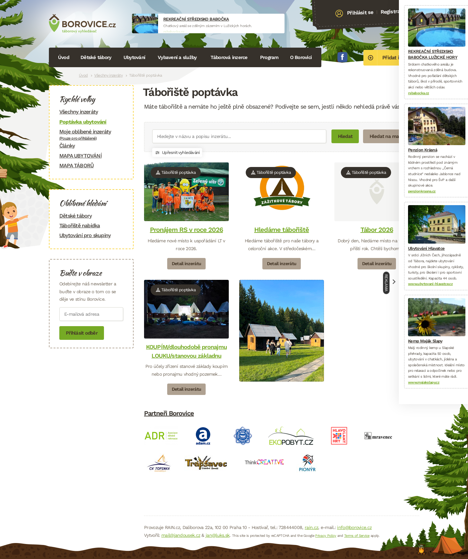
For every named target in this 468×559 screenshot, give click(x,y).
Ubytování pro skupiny (84, 235)
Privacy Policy (325, 536)
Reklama (386, 283)
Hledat (345, 136)
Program (269, 57)
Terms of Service (357, 536)
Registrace (392, 11)
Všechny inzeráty (108, 75)
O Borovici (301, 57)
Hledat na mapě (387, 136)
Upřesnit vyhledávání (177, 152)
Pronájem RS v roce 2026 (186, 230)
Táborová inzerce (229, 57)
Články (67, 146)
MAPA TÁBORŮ (76, 165)
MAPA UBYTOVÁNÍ (80, 156)
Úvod (63, 57)
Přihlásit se (360, 12)
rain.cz (311, 527)
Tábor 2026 (376, 230)
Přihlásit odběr (81, 333)
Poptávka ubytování (83, 122)
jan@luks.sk (217, 535)
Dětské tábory (95, 57)
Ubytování (134, 57)
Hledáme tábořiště (281, 230)
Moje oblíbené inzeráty (91, 134)
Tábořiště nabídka (79, 225)
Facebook (342, 57)
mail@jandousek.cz (180, 535)
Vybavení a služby (177, 57)
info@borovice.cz (354, 527)
